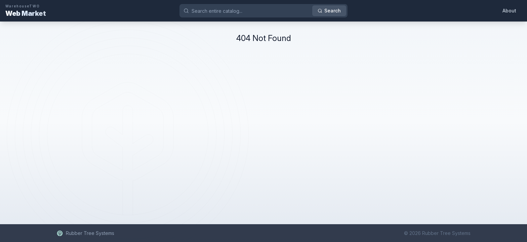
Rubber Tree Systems (85, 233)
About (509, 10)
